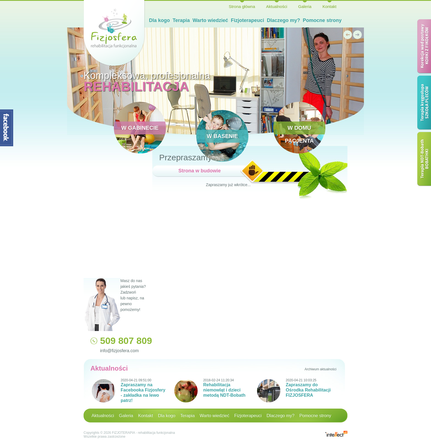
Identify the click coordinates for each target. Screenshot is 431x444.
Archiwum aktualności (320, 369)
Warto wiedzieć (210, 20)
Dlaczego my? (283, 20)
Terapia (181, 20)
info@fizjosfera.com (119, 350)
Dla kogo (159, 20)
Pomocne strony (322, 20)
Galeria (304, 6)
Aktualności (276, 6)
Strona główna (242, 6)
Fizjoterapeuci (247, 20)
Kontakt (329, 6)
